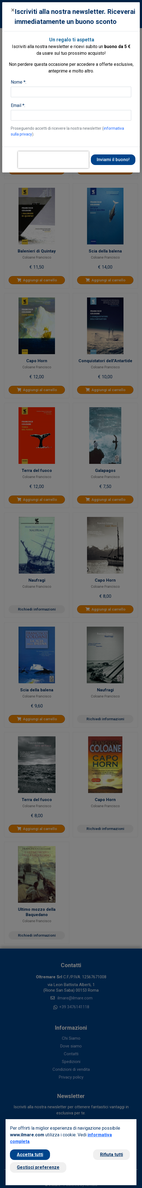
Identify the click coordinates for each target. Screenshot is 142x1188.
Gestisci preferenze (38, 1167)
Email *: (18, 105)
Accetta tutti (30, 1154)
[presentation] (53, 159)
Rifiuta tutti (111, 1154)
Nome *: (18, 82)
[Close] (13, 10)
